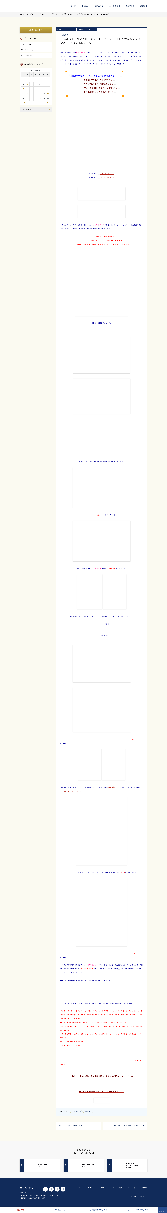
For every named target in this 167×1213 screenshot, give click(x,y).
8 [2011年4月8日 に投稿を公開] (43, 85)
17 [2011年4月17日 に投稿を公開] (23, 94)
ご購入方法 (99, 6)
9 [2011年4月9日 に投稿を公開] (47, 85)
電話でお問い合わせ (98, 1210)
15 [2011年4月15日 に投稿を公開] (44, 89)
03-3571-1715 (26, 1197)
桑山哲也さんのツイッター (73, 791)
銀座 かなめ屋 (27, 1187)
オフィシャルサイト (107, 174)
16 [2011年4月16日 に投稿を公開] (48, 89)
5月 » (48, 103)
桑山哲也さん (114, 786)
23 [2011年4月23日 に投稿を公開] (48, 94)
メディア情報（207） (29, 44)
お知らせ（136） (28, 50)
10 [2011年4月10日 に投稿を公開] (23, 89)
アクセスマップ (59, 1210)
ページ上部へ (162, 1210)
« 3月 (23, 103)
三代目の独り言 (77, 1111)
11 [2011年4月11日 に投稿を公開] (27, 89)
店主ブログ (130, 6)
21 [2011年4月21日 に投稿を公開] (40, 94)
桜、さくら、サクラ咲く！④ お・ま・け (128, 1125)
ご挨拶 (73, 6)
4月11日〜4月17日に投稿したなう (72, 1125)
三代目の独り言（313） (30, 56)
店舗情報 (143, 6)
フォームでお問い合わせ (138, 1210)
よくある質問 (114, 6)
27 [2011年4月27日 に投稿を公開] (36, 99)
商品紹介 (85, 6)
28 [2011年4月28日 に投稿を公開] (40, 99)
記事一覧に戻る (36, 30)
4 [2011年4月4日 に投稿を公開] (27, 85)
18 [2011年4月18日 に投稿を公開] (27, 94)
